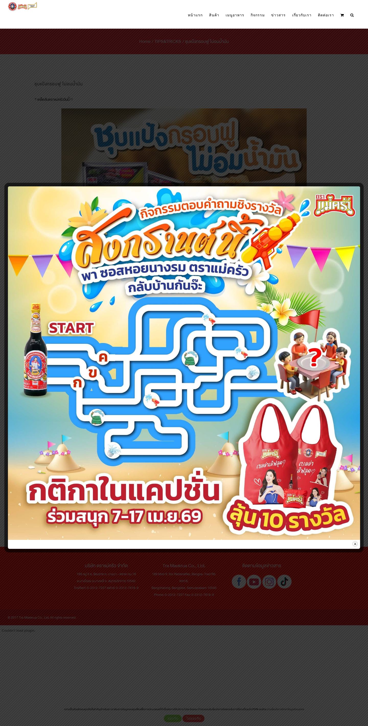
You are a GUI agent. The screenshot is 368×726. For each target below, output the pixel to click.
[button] (352, 15)
